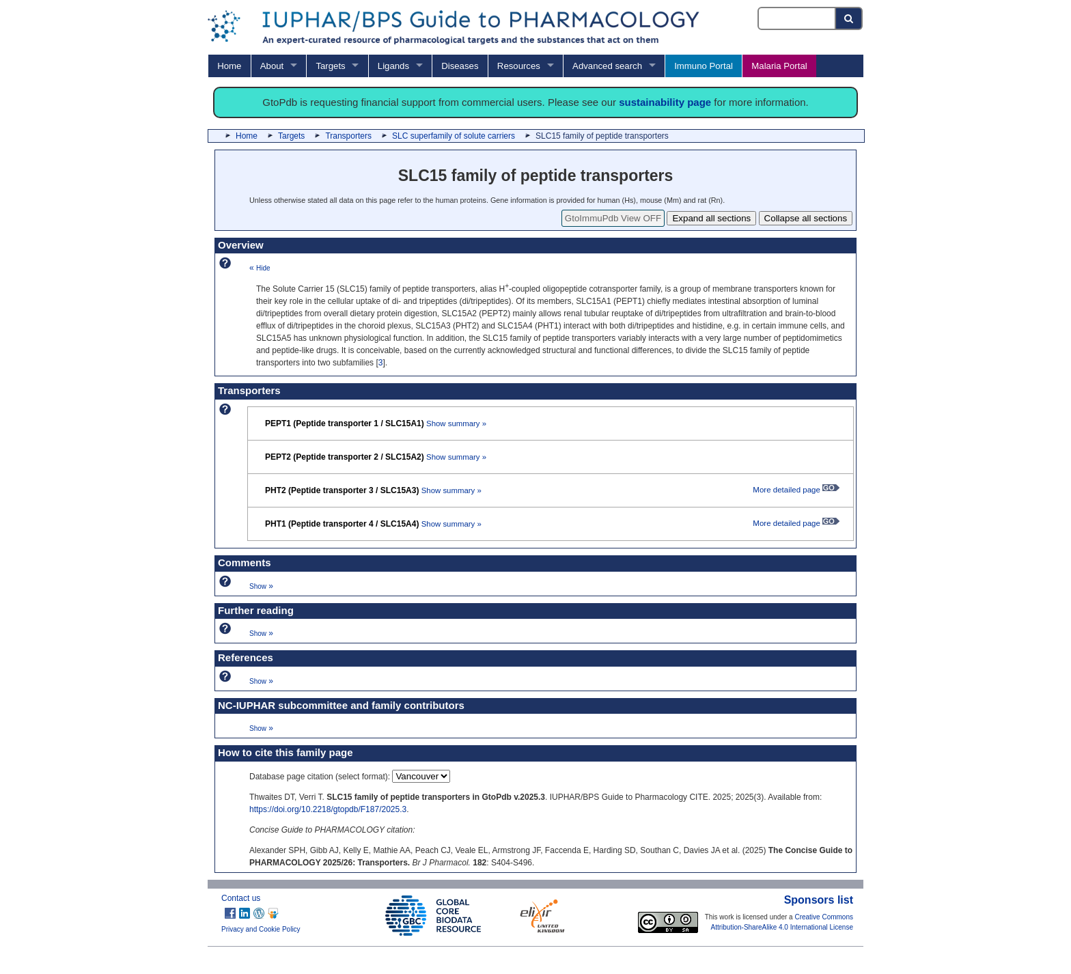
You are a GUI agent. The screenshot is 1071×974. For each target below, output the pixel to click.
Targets (330, 66)
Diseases (459, 66)
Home (229, 66)
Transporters (348, 136)
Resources (518, 66)
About (271, 66)
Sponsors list (818, 900)
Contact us (240, 898)
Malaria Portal (779, 66)
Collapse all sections (806, 218)
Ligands (393, 66)
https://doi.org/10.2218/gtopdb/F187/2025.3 (327, 809)
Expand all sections (711, 218)
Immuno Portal (703, 66)
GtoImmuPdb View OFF (613, 218)
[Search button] (849, 18)
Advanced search (607, 66)
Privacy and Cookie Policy (261, 929)
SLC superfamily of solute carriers (453, 136)
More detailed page (796, 490)
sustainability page (665, 102)
